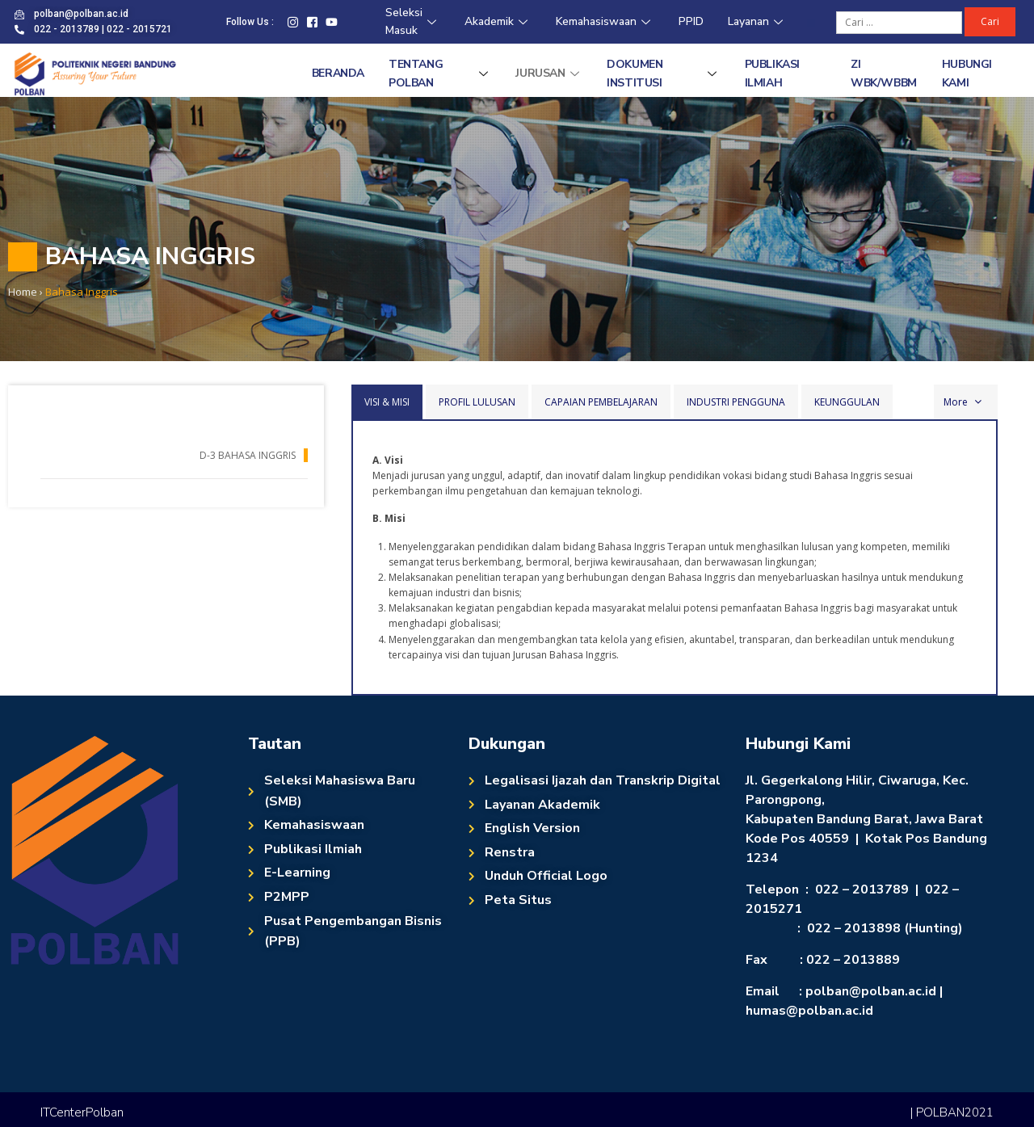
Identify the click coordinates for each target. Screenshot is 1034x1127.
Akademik (498, 21)
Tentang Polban (440, 73)
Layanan (757, 21)
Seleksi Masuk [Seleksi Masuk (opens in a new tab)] (412, 22)
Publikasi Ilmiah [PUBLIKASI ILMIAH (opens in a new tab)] (772, 73)
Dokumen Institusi (663, 73)
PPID (691, 21)
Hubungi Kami (967, 73)
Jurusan (548, 73)
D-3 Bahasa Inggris (248, 455)
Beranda (338, 73)
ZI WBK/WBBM (884, 73)
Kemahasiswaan (605, 21)
